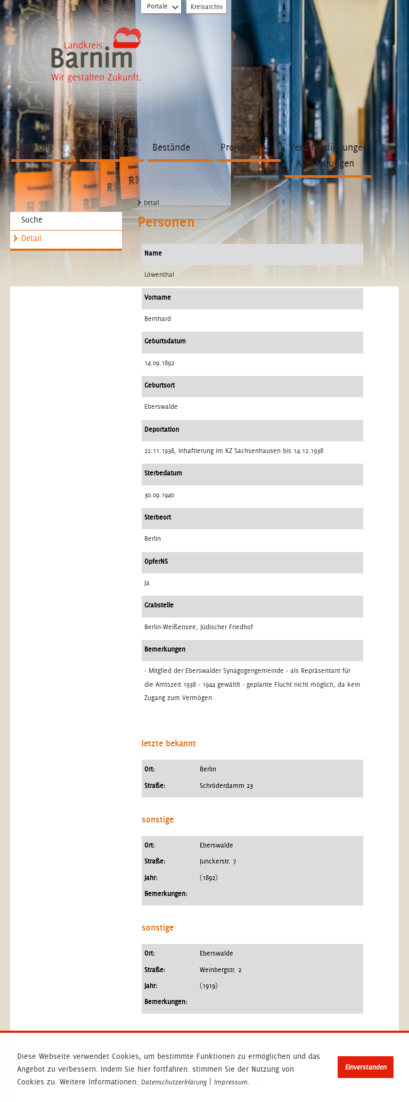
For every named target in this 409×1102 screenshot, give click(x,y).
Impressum (231, 1082)
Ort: (149, 769)
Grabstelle (159, 605)
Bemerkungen (164, 649)
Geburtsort (159, 385)
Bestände (171, 147)
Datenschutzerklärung (174, 1082)
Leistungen (106, 147)
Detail (31, 238)
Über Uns (34, 147)
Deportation (161, 429)
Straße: (155, 786)
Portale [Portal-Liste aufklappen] (163, 8)
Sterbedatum (163, 473)
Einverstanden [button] (366, 1067)
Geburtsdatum (165, 341)
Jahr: (151, 878)
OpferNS (156, 561)
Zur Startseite (96, 56)
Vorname (157, 297)
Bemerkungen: (165, 894)
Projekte (237, 147)
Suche (32, 220)
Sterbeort (157, 517)
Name (153, 253)
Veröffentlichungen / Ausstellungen (328, 155)
